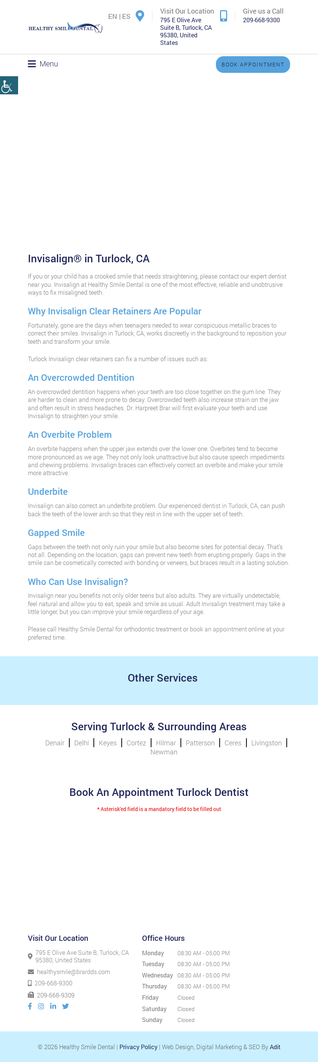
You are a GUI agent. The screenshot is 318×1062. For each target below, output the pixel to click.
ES (126, 16)
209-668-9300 (261, 20)
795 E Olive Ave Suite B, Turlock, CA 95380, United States (186, 31)
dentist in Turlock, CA (229, 505)
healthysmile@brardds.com (69, 971)
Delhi (81, 742)
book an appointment (218, 629)
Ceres (233, 742)
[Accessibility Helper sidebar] (9, 75)
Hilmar (166, 742)
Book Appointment (253, 64)
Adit (275, 1047)
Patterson (200, 742)
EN (112, 16)
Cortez (136, 742)
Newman (163, 751)
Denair (54, 742)
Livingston (266, 742)
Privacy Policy (138, 1047)
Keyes (108, 742)
